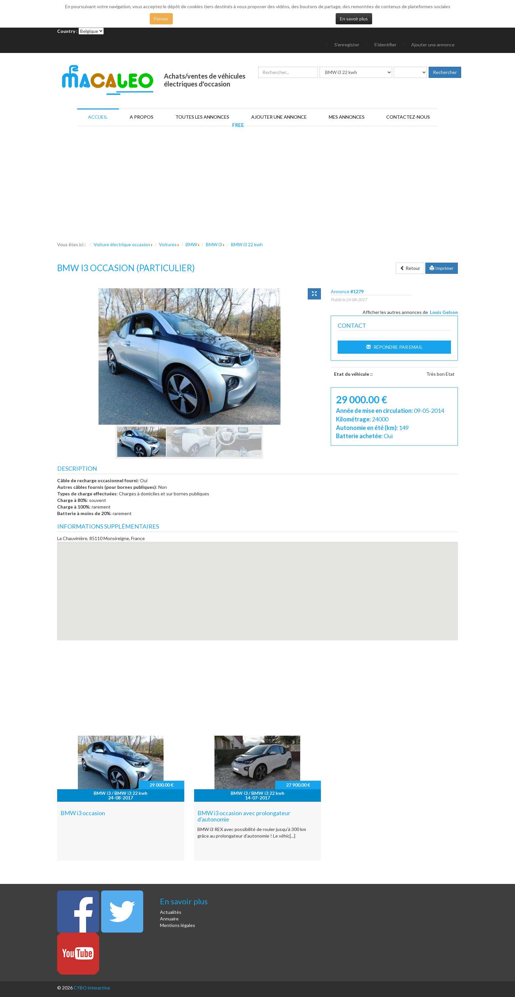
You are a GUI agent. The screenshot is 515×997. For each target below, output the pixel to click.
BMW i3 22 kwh (247, 244)
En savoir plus (354, 18)
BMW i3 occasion (82, 813)
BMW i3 (214, 244)
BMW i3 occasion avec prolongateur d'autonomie (243, 816)
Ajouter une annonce (433, 44)
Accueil (98, 117)
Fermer (161, 18)
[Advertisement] (257, 192)
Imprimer (442, 268)
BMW (191, 244)
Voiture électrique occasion (122, 244)
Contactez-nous (408, 117)
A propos (141, 117)
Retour (410, 268)
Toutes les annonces (202, 117)
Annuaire (169, 918)
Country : (67, 31)
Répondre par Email (394, 347)
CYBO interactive (92, 987)
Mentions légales (177, 925)
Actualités (170, 912)
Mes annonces (347, 117)
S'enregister (346, 44)
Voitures (168, 244)
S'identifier (385, 44)
